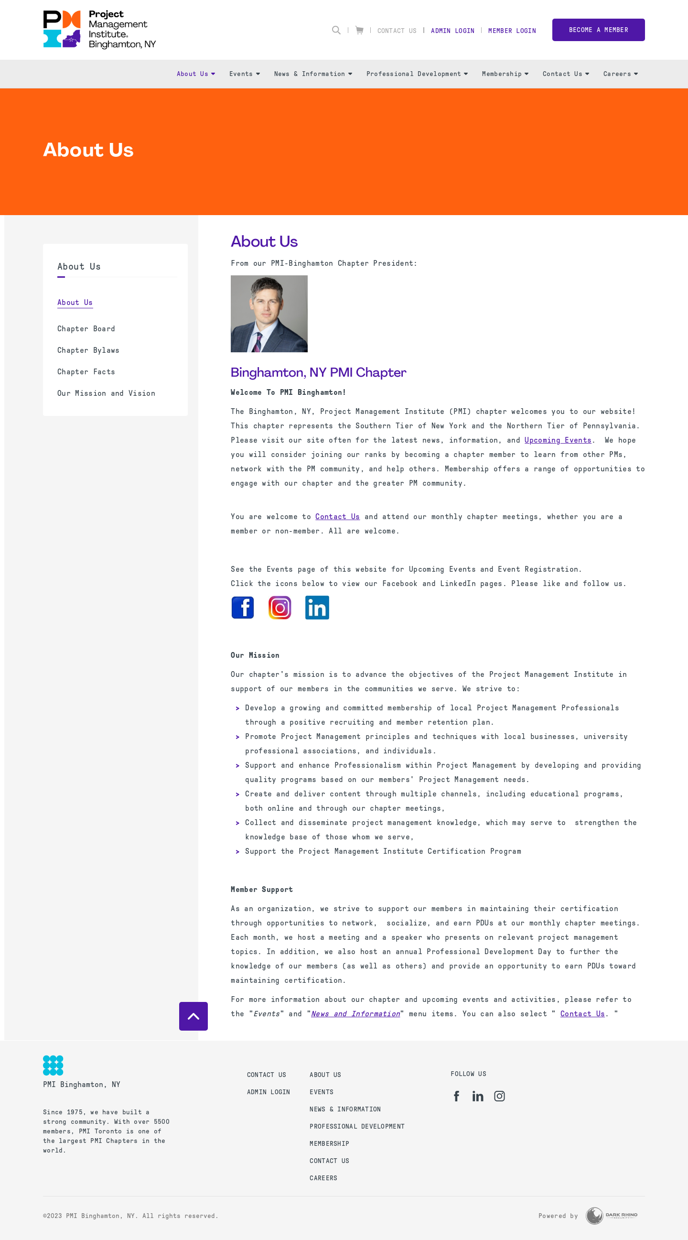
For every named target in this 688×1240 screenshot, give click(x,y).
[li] (478, 1096)
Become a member (598, 29)
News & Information (313, 73)
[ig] (499, 1096)
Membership (505, 73)
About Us (196, 73)
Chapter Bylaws (88, 350)
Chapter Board (86, 329)
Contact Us (397, 30)
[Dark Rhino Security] (611, 1216)
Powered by (558, 1215)
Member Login (512, 30)
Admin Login (452, 30)
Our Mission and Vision (106, 393)
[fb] (456, 1096)
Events (244, 73)
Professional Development (417, 73)
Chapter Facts (86, 372)
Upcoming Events (558, 440)
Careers (620, 73)
